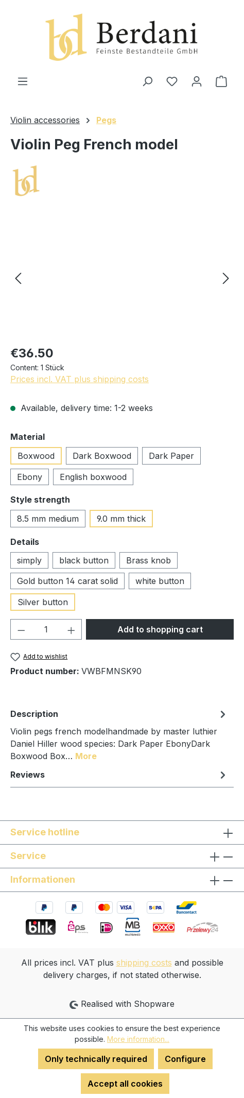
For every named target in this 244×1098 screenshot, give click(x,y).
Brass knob (148, 560)
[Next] (226, 278)
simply (29, 560)
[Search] (147, 81)
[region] (122, 278)
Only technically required (96, 1059)
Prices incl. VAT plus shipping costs (79, 379)
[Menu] (22, 81)
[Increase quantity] (71, 629)
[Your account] (196, 81)
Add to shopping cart (160, 629)
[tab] (119, 734)
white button (159, 581)
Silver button (43, 602)
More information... (138, 1039)
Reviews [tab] (119, 774)
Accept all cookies (125, 1083)
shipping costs (144, 962)
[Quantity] (46, 629)
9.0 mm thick (121, 518)
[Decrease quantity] (21, 629)
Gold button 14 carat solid (67, 581)
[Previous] (18, 278)
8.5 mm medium (48, 518)
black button (84, 560)
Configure (185, 1059)
